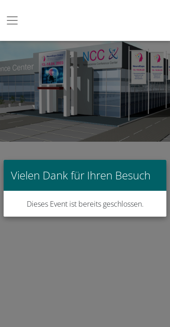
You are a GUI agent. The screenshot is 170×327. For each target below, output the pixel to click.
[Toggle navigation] (12, 20)
